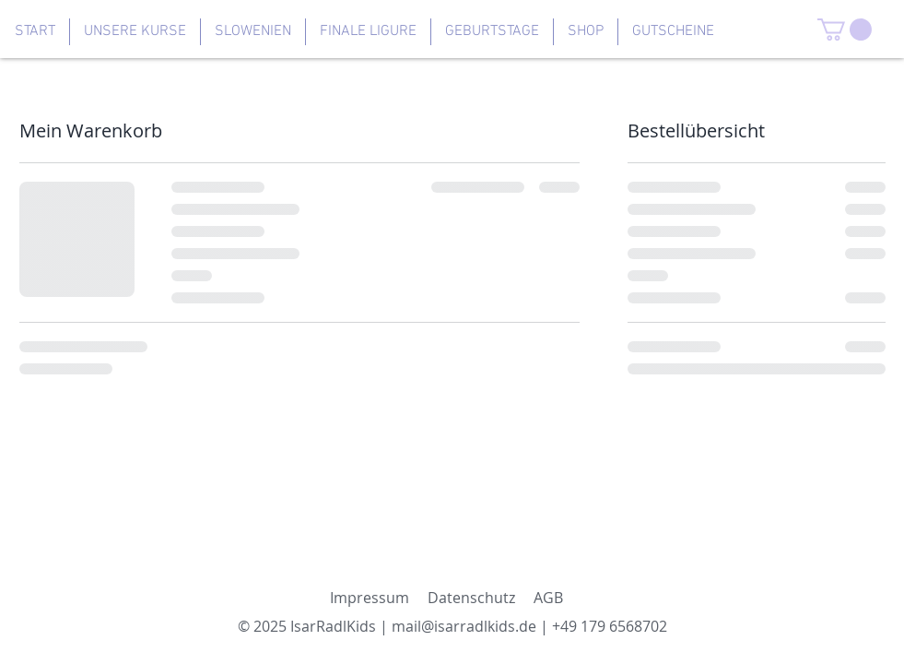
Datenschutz (471, 597)
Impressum (369, 597)
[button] (844, 29)
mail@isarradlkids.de (464, 626)
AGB (548, 597)
